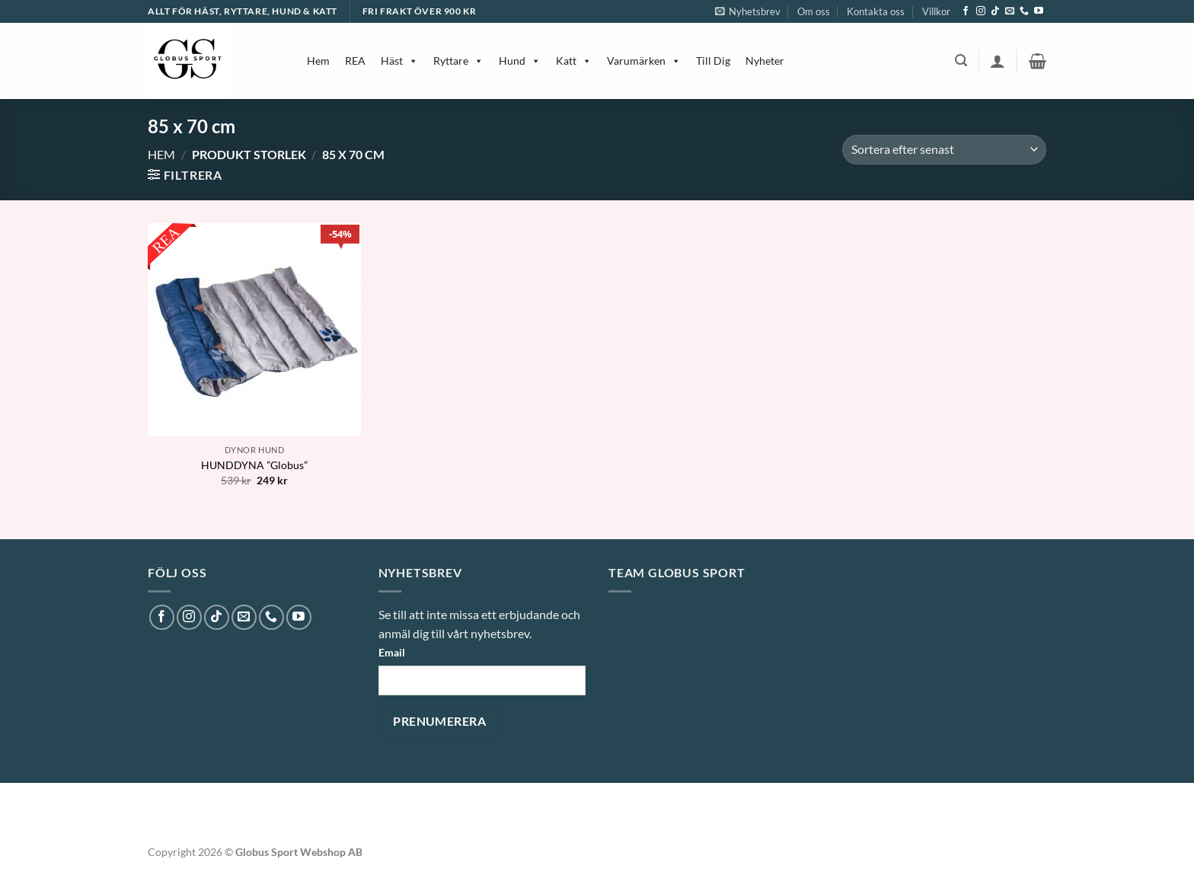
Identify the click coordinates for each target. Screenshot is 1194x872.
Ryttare (458, 60)
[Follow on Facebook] (965, 11)
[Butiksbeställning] (944, 149)
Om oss (813, 11)
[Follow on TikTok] (995, 11)
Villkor (936, 11)
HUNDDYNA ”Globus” (254, 464)
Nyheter (764, 60)
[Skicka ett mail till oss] (1009, 11)
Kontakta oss (876, 11)
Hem (318, 60)
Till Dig (713, 60)
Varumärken (644, 60)
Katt (574, 60)
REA (355, 60)
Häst (399, 60)
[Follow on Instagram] (980, 11)
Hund (520, 60)
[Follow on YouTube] (1038, 11)
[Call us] (1024, 11)
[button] (748, 11)
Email (391, 652)
